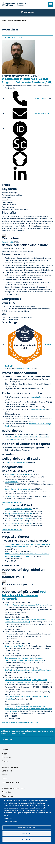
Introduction (9, 634)
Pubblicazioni (10, 565)
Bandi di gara (7, 771)
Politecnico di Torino (21, 368)
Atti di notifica (7, 796)
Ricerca (7, 532)
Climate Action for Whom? (14, 646)
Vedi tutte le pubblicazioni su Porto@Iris (24, 595)
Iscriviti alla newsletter (11, 782)
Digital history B (10, 496)
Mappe (4, 753)
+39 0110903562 (41, 98)
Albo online (6, 792)
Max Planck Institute (38, 409)
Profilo (6, 184)
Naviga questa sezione (27, 38)
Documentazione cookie (11, 821)
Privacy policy (8, 818)
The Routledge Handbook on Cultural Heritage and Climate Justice (28, 670)
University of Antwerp (38, 397)
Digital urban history (12, 482)
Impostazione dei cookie (26, 827)
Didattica (8, 454)
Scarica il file (6, 242)
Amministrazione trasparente (13, 788)
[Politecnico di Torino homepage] (14, 4)
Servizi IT (5, 775)
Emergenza (6, 757)
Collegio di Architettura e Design (16, 462)
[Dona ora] (27, 739)
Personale (11, 21)
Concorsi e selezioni (10, 767)
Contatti (5, 749)
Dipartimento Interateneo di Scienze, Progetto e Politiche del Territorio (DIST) (27, 80)
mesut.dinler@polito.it (42, 113)
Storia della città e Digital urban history (18, 474)
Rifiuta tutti (26, 833)
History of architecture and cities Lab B (18, 509)
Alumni (4, 779)
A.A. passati (12, 503)
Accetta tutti (27, 839)
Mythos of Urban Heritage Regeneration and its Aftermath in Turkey (28, 605)
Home (4, 21)
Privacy (5, 761)
